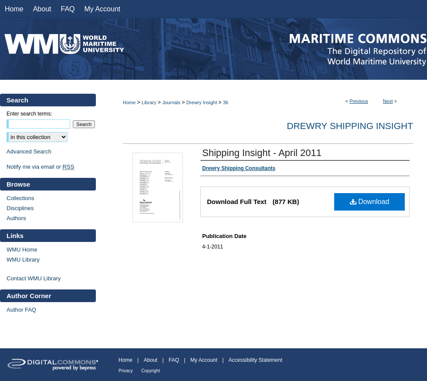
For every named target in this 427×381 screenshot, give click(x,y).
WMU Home (22, 249)
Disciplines (20, 208)
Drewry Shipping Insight (350, 126)
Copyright (150, 370)
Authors (16, 218)
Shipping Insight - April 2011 (262, 152)
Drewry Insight (201, 102)
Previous (358, 101)
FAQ (174, 360)
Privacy (126, 370)
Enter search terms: (29, 114)
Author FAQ (21, 309)
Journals (171, 102)
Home (129, 102)
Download (370, 201)
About (150, 360)
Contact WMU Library (34, 278)
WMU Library (23, 259)
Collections (20, 198)
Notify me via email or (40, 166)
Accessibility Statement (255, 360)
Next (388, 101)
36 (225, 102)
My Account (203, 360)
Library (149, 102)
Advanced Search (29, 151)
